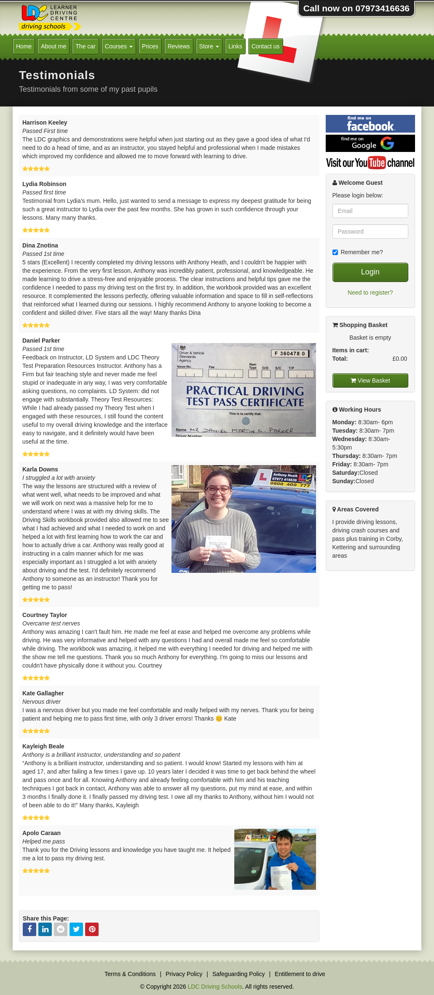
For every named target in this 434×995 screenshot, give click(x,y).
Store (209, 46)
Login (370, 272)
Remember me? (357, 252)
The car (85, 46)
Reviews (179, 46)
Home (24, 46)
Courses (119, 46)
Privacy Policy (184, 974)
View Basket (370, 380)
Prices (150, 46)
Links (235, 46)
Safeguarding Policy (238, 974)
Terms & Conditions (129, 974)
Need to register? (370, 292)
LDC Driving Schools (215, 986)
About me (53, 46)
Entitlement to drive (300, 974)
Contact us (266, 46)
